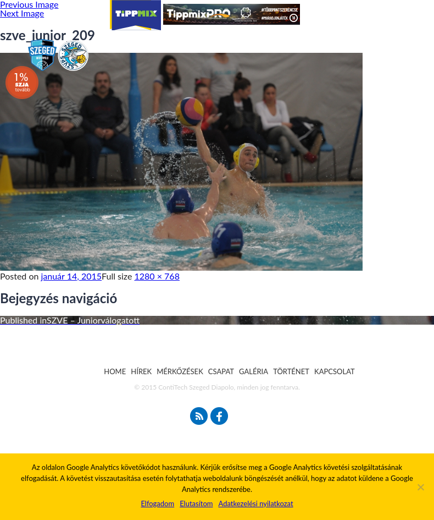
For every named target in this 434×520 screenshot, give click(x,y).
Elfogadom (157, 503)
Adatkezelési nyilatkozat (255, 503)
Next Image (22, 13)
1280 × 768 (157, 276)
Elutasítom (196, 503)
